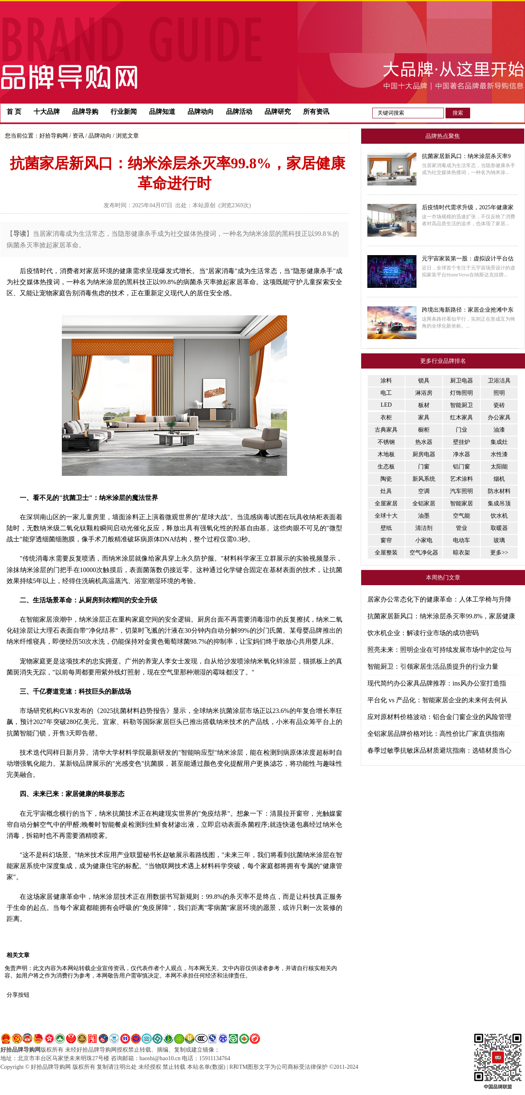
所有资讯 (316, 111)
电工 (386, 393)
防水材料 (499, 491)
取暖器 (499, 528)
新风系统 (423, 479)
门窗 (424, 467)
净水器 (461, 454)
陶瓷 (386, 479)
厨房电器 (423, 454)
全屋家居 (386, 503)
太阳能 (499, 467)
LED (385, 405)
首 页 (14, 111)
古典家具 (386, 430)
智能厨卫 (461, 405)
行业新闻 (124, 111)
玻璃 (499, 540)
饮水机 (499, 516)
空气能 (461, 516)
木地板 (386, 454)
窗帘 (386, 540)
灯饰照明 (461, 393)
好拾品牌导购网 (20, 1050)
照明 (499, 393)
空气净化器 (424, 553)
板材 (424, 405)
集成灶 (499, 442)
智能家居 (461, 503)
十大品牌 (47, 111)
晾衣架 (461, 553)
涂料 (386, 381)
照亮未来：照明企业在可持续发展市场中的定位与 (439, 649)
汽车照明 (461, 491)
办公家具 (499, 417)
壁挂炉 (461, 442)
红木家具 (461, 417)
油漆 (499, 430)
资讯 (78, 136)
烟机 (499, 479)
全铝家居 (423, 503)
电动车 (461, 540)
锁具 (424, 381)
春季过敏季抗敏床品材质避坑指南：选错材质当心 (439, 750)
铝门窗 (461, 467)
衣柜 (386, 417)
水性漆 (499, 454)
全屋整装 (386, 553)
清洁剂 (423, 528)
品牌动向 (201, 111)
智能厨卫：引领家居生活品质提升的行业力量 (432, 666)
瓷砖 (499, 405)
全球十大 (386, 516)
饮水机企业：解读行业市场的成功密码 (423, 632)
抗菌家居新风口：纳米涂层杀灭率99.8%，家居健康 (441, 616)
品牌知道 (162, 111)
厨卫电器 (461, 381)
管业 (461, 528)
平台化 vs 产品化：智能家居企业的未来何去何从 (437, 700)
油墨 (424, 516)
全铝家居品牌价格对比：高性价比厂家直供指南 (436, 733)
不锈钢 (386, 442)
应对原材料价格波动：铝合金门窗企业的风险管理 (439, 716)
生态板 (386, 467)
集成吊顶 (499, 503)
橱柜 (424, 430)
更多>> (499, 553)
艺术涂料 (461, 479)
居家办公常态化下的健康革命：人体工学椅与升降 (439, 599)
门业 (461, 430)
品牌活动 (239, 111)
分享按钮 (18, 995)
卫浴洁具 (499, 381)
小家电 (423, 540)
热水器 (423, 442)
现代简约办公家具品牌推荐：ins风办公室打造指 (436, 683)
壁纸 (386, 528)
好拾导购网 (53, 136)
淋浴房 (423, 393)
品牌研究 (278, 111)
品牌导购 (85, 111)
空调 (424, 491)
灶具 (386, 491)
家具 (424, 417)
